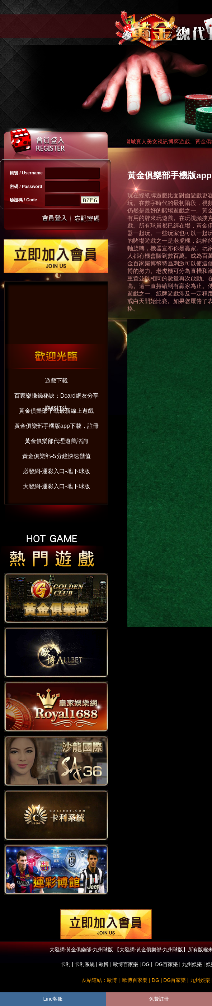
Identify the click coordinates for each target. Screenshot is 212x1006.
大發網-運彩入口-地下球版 (56, 486)
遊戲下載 (56, 381)
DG (146, 964)
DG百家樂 (166, 964)
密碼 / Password (26, 186)
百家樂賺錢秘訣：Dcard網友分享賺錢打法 (56, 397)
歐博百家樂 (125, 964)
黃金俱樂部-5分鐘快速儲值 (56, 456)
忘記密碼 (85, 218)
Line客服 (53, 999)
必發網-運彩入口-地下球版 (56, 471)
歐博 (104, 964)
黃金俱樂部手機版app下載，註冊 (56, 426)
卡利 (66, 964)
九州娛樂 (192, 964)
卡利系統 (85, 964)
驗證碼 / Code (23, 199)
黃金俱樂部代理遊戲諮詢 (56, 441)
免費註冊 (159, 999)
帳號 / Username (26, 172)
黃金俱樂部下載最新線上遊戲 (56, 411)
